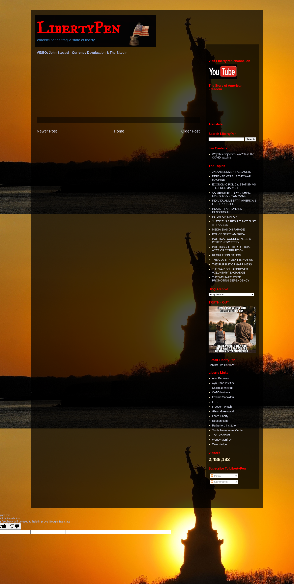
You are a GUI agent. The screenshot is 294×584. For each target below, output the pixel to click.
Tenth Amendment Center (228, 430)
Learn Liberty (220, 416)
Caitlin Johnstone (222, 387)
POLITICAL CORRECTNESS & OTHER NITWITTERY (231, 240)
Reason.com (220, 420)
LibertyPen (78, 28)
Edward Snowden (223, 397)
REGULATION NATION (226, 255)
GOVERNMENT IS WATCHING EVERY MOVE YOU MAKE (231, 194)
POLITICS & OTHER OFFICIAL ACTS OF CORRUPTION (231, 248)
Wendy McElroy (222, 439)
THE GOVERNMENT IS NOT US (232, 259)
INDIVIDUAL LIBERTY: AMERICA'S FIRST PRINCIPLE (234, 202)
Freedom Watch (222, 406)
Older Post (190, 131)
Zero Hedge (219, 444)
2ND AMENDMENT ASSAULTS (231, 171)
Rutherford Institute (224, 425)
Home (119, 131)
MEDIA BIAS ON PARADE (228, 229)
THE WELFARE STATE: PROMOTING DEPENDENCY (230, 279)
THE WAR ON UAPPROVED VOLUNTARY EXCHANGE (230, 271)
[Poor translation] (14, 526)
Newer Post (47, 131)
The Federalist (221, 435)
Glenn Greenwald (223, 411)
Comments (219, 481)
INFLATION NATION (225, 216)
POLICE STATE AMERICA (228, 234)
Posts (216, 475)
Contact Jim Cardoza (222, 365)
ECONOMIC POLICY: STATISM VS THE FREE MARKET (234, 186)
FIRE (215, 401)
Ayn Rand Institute (223, 383)
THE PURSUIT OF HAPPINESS (232, 264)
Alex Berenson (221, 378)
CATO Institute (221, 392)
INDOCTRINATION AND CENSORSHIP (227, 210)
